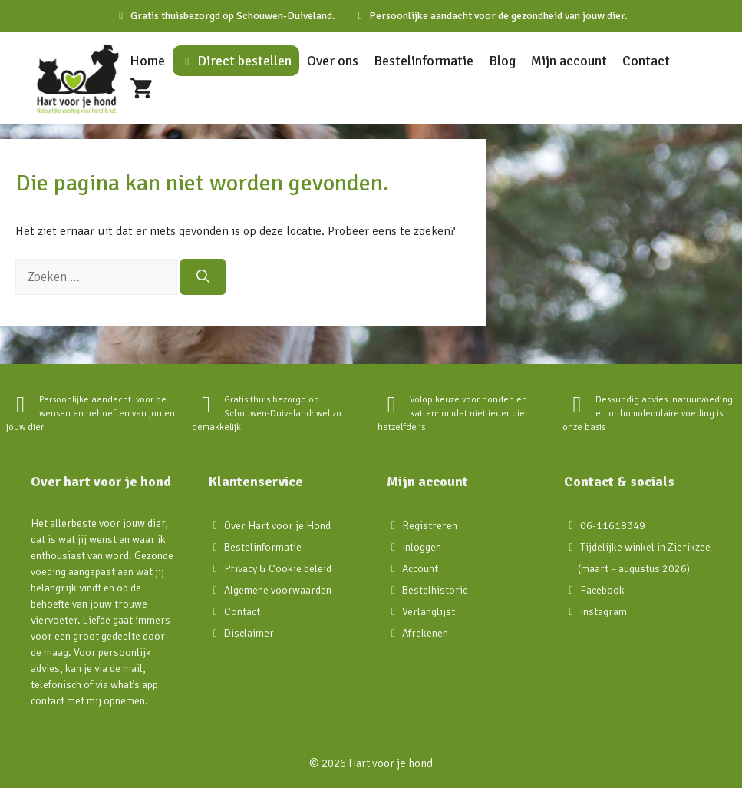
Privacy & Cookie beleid (277, 568)
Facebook (602, 590)
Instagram (603, 611)
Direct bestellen (236, 60)
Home (147, 60)
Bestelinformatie (423, 60)
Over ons (332, 60)
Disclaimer (249, 633)
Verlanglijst (428, 611)
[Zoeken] (203, 277)
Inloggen (421, 547)
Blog (502, 60)
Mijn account (569, 60)
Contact (646, 60)
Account (420, 568)
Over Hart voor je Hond (277, 525)
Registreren (429, 525)
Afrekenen (425, 633)
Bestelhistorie (435, 590)
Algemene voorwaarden (277, 590)
